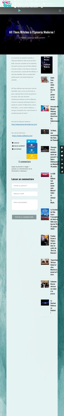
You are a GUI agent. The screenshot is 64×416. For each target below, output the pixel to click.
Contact (48, 3)
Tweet (31, 141)
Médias (18, 3)
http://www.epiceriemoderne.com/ (24, 124)
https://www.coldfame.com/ (22, 136)
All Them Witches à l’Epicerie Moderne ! (47, 63)
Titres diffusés (33, 3)
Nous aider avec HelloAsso (26, 7)
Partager (32, 146)
